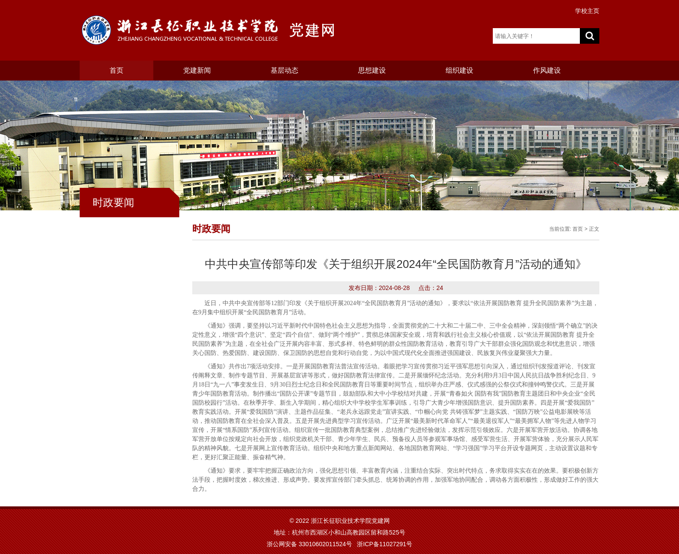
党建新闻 (197, 70)
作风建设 (547, 70)
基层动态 (284, 70)
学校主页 (587, 10)
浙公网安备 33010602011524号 (309, 544)
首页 (116, 70)
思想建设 (372, 70)
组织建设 (459, 70)
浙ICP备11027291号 (384, 544)
